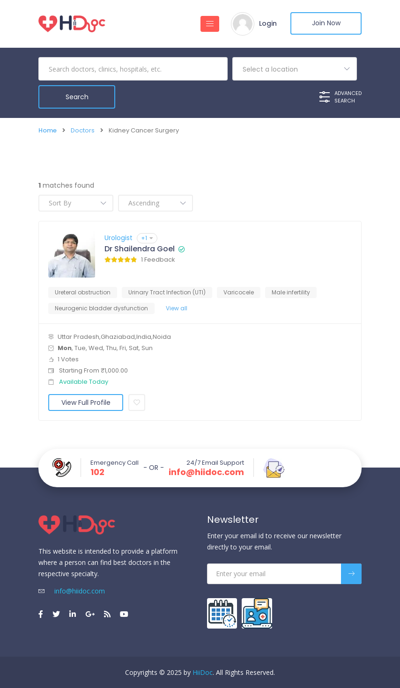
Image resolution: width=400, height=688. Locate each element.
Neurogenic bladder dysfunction (101, 308)
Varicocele (238, 292)
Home (47, 130)
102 (97, 471)
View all (176, 308)
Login (263, 24)
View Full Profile (86, 402)
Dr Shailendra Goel (139, 248)
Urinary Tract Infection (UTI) (167, 292)
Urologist (118, 237)
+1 (147, 238)
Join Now (324, 24)
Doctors (83, 130)
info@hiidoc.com (206, 471)
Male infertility (291, 292)
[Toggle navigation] (205, 24)
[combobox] (294, 69)
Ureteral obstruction (83, 292)
